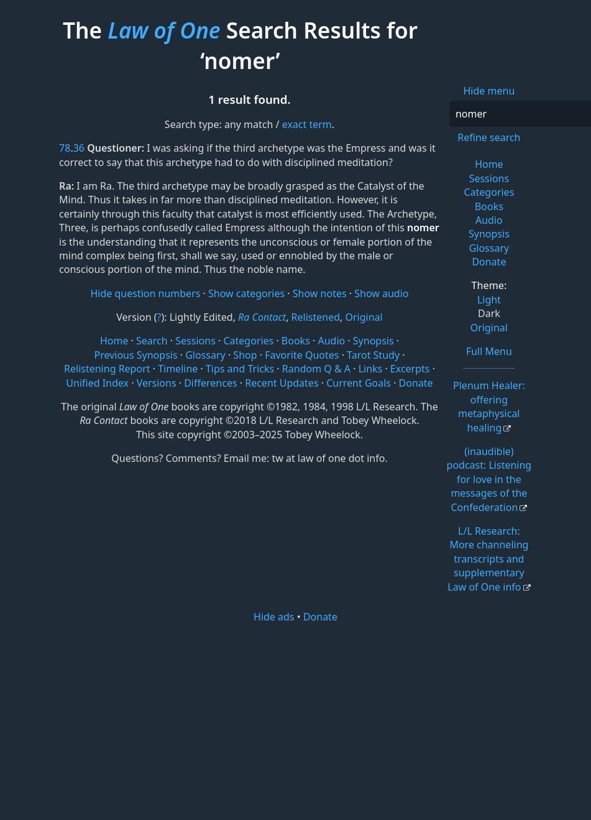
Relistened (315, 317)
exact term (307, 124)
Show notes (320, 293)
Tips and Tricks (240, 368)
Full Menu (489, 351)
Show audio (381, 293)
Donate (489, 262)
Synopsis (489, 234)
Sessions (489, 178)
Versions (156, 383)
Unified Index (97, 383)
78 (64, 148)
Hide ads (274, 617)
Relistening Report (107, 368)
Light (489, 299)
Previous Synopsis (135, 355)
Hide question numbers (145, 293)
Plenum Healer (489, 406)
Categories (489, 192)
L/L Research (487, 559)
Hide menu (489, 91)
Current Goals (358, 383)
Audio (489, 220)
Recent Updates (281, 383)
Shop (245, 355)
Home (489, 164)
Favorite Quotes (302, 355)
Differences (210, 383)
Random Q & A (316, 368)
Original (489, 327)
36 (79, 148)
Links (371, 368)
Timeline (178, 368)
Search (152, 341)
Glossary (489, 248)
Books (489, 206)
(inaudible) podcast (489, 479)
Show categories (246, 293)
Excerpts (410, 368)
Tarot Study (373, 355)
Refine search (488, 137)
